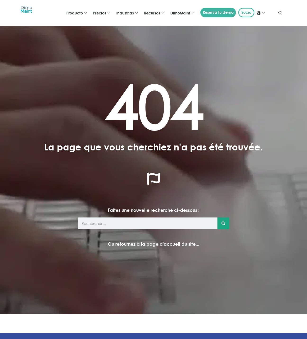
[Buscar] (223, 223)
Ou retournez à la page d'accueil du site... (153, 244)
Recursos (154, 13)
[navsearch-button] (280, 13)
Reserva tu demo (218, 12)
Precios (101, 13)
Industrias (127, 13)
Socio (246, 12)
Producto (76, 13)
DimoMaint (182, 13)
